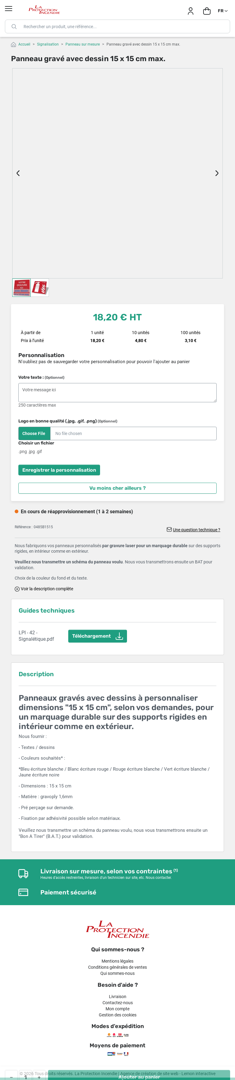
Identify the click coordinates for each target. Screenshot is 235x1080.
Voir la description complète (47, 588)
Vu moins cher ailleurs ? (117, 488)
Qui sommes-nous (117, 973)
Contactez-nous (118, 1002)
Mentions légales (117, 961)
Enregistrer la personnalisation (59, 470)
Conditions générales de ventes (117, 967)
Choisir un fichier (36, 443)
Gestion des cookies (117, 1014)
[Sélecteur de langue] (223, 11)
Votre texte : (41, 377)
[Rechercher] (117, 26)
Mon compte (117, 1008)
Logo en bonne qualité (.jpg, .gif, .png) (67, 421)
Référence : (23, 527)
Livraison (117, 996)
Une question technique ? (196, 529)
